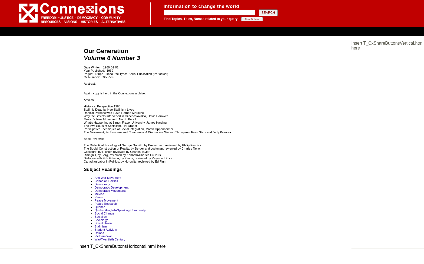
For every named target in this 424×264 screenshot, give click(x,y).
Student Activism (106, 229)
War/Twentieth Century (110, 239)
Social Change (104, 213)
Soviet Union (103, 223)
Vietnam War (103, 236)
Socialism (101, 216)
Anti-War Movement (108, 177)
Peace (99, 197)
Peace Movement (106, 200)
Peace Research (106, 203)
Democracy (102, 184)
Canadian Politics (106, 181)
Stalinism (101, 226)
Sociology (101, 220)
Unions (99, 233)
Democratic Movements (111, 190)
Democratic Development (112, 187)
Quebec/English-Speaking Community (120, 210)
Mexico (99, 194)
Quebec (100, 207)
